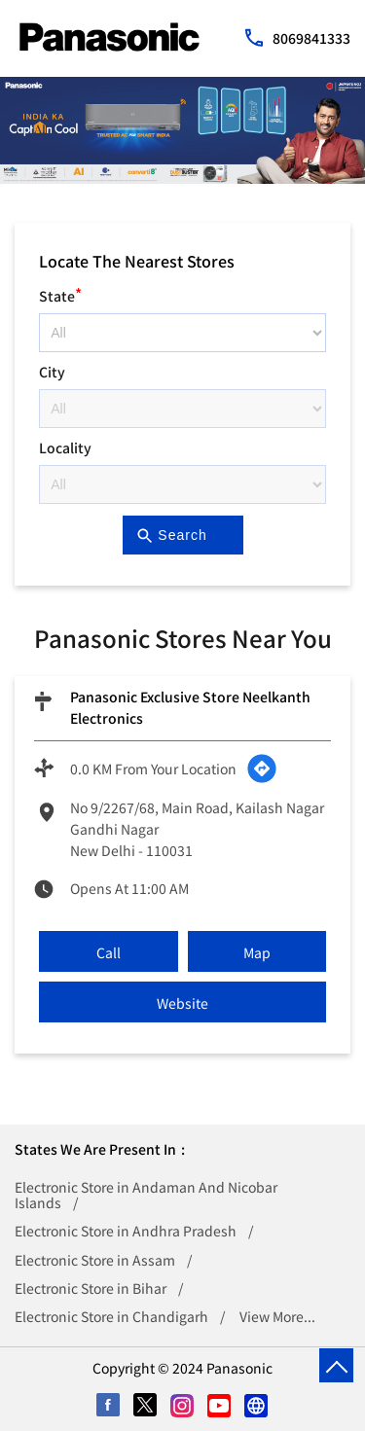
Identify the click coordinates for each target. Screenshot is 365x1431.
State (60, 293)
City (52, 371)
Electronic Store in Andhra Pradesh (126, 1230)
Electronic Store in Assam (95, 1260)
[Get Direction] (261, 768)
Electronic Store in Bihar (90, 1288)
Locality (65, 447)
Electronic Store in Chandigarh (111, 1316)
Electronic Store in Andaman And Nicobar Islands (146, 1194)
